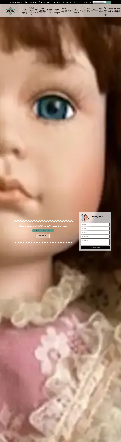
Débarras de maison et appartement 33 (117, 10)
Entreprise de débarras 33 (110, 10)
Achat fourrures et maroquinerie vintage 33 (42, 10)
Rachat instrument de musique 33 (64, 10)
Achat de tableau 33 (101, 10)
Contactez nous (43, 236)
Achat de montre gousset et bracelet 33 (31, 11)
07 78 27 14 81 (45, 2)
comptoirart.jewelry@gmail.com (64, 2)
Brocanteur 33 (83, 11)
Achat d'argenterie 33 (94, 11)
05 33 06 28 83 (16, 2)
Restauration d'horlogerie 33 (50, 11)
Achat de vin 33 (36, 11)
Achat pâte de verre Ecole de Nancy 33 (105, 10)
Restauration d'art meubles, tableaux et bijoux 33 (25, 10)
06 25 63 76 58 (30, 2)
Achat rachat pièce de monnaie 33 (76, 10)
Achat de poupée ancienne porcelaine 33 (57, 10)
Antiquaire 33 (70, 11)
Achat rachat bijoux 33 (88, 10)
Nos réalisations (43, 230)
